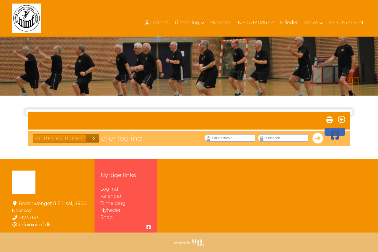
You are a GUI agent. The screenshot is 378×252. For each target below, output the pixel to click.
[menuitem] (156, 22)
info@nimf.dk (35, 225)
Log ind (156, 22)
